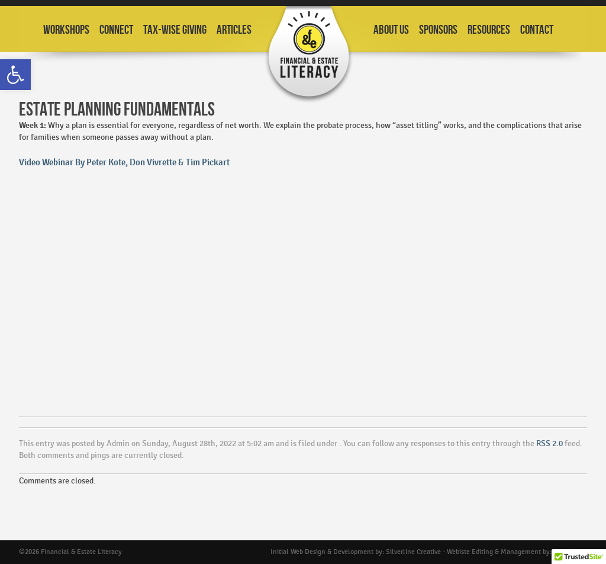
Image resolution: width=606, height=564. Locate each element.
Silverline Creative (413, 552)
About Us (391, 30)
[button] (15, 74)
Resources (489, 30)
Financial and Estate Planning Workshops (309, 55)
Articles (234, 30)
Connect (116, 30)
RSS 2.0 (549, 443)
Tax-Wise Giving (175, 30)
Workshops (66, 30)
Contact (536, 30)
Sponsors (438, 30)
